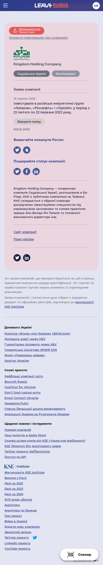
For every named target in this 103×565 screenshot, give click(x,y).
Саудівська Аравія (31, 73)
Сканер (84, 554)
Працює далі (29, 30)
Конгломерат (66, 73)
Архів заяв (22, 128)
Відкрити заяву (29, 121)
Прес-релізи (24, 239)
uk (96, 5)
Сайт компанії (25, 232)
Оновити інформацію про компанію (38, 38)
